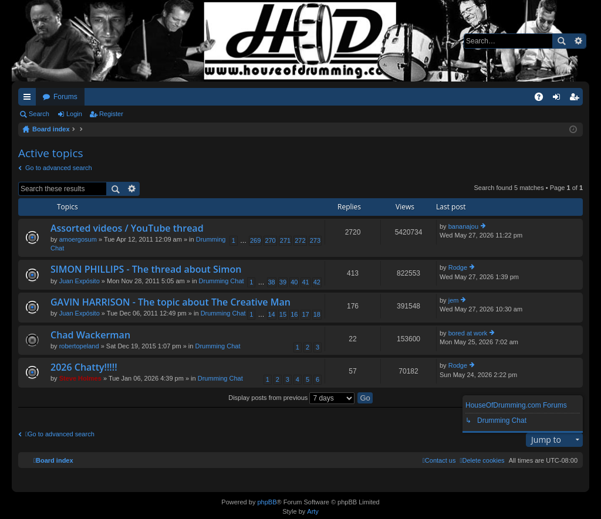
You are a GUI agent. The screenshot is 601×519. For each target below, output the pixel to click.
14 (271, 314)
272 (300, 240)
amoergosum (78, 239)
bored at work (468, 333)
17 (305, 314)
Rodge (457, 267)
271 (285, 240)
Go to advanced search (58, 167)
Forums (65, 97)
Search (561, 41)
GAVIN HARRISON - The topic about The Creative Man (170, 302)
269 (255, 240)
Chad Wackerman (90, 335)
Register (111, 113)
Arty (313, 511)
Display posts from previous (291, 397)
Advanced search (578, 41)
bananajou (463, 226)
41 (305, 282)
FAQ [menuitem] (543, 99)
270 (270, 240)
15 (282, 314)
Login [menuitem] (559, 99)
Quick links (29, 99)
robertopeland (79, 346)
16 (294, 314)
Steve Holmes (80, 378)
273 (315, 240)
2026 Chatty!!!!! (83, 368)
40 (294, 282)
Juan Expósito (79, 280)
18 (316, 314)
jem (453, 300)
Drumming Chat (221, 280)
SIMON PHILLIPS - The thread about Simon (146, 270)
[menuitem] (482, 460)
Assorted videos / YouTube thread (127, 229)
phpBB (266, 502)
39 (282, 282)
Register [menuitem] (576, 99)
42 (316, 282)
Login (74, 113)
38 (271, 282)
